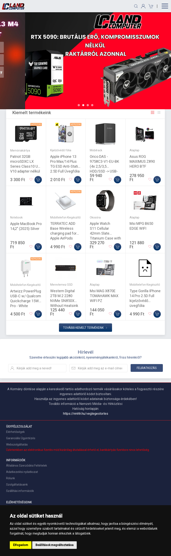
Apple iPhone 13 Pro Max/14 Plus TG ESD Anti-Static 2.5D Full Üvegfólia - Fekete (65, 166)
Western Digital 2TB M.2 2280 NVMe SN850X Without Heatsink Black (64, 301)
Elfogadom (20, 545)
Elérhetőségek (15, 431)
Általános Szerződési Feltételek (26, 465)
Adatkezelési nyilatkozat (22, 472)
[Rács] (153, 112)
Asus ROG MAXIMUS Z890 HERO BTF (142, 161)
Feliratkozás (147, 368)
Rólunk (10, 478)
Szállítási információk (20, 490)
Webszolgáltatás (17, 444)
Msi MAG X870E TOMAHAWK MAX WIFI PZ (104, 296)
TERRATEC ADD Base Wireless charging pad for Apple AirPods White (63, 233)
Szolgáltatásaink (17, 484)
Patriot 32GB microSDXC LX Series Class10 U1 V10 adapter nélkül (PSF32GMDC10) (25, 166)
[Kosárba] (38, 179)
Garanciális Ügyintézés (20, 438)
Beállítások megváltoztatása (54, 545)
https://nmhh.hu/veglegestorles (85, 414)
